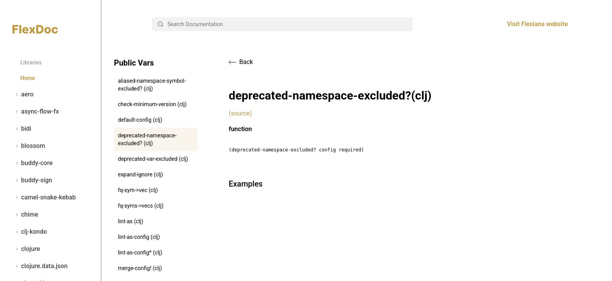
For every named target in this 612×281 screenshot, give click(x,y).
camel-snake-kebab (44, 197)
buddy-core (32, 163)
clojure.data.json (40, 266)
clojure (26, 249)
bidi (21, 129)
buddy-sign (32, 180)
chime (25, 215)
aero (23, 94)
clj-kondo (29, 232)
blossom (28, 146)
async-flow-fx (35, 112)
